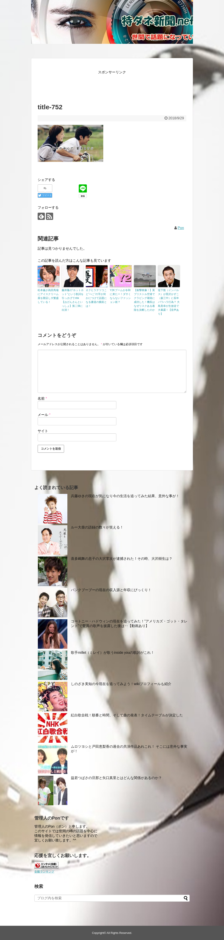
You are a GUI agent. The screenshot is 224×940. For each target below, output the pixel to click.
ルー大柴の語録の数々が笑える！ (97, 527)
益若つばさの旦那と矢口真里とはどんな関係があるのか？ (116, 778)
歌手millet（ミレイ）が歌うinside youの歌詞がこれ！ (112, 652)
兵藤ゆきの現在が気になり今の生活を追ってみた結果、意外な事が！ (125, 496)
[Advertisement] (117, 85)
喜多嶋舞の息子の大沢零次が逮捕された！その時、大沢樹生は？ (121, 558)
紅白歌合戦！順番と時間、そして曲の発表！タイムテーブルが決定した (127, 715)
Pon (181, 228)
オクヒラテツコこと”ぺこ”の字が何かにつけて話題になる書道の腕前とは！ (96, 298)
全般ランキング (44, 871)
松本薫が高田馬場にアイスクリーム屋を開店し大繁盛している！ (48, 296)
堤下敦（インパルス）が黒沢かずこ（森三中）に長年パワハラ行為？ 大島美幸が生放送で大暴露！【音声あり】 (169, 302)
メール (44, 415)
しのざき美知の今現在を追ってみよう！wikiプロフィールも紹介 (121, 684)
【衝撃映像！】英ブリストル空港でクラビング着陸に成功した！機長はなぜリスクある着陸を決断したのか (144, 300)
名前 (42, 398)
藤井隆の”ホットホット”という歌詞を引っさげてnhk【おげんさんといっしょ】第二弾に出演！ (73, 300)
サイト (43, 431)
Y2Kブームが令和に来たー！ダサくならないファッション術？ (120, 296)
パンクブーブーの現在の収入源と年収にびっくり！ (111, 590)
